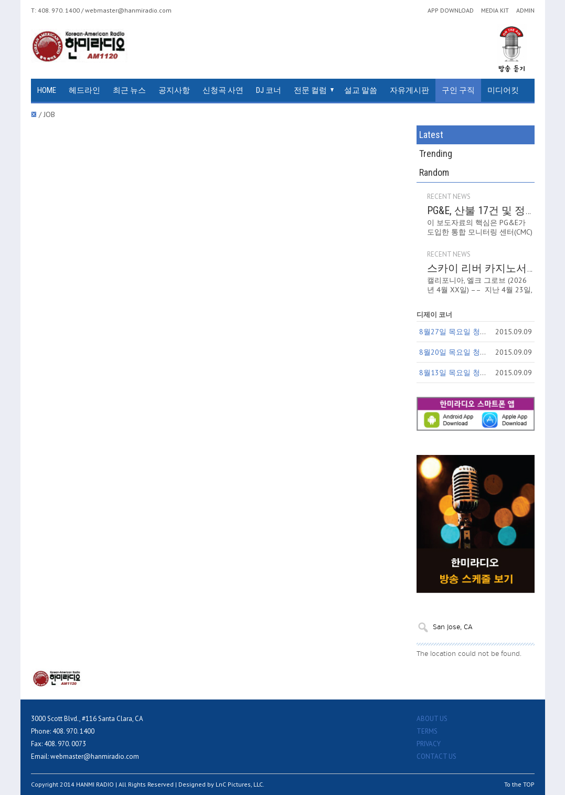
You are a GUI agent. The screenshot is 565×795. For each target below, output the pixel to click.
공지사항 (174, 90)
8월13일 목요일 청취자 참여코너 (472, 372)
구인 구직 (458, 90)
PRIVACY (429, 743)
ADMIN (525, 10)
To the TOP (519, 784)
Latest (431, 134)
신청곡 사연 (222, 90)
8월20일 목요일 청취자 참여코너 (472, 352)
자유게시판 (409, 90)
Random (434, 172)
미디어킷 (503, 90)
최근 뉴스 (129, 90)
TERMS (427, 731)
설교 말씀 (360, 90)
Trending (435, 153)
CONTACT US (436, 756)
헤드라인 (84, 90)
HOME (46, 90)
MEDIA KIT (495, 10)
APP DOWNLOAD (451, 10)
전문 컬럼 (310, 90)
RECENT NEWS (449, 196)
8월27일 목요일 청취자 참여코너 (472, 331)
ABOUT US (432, 718)
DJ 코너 (268, 90)
